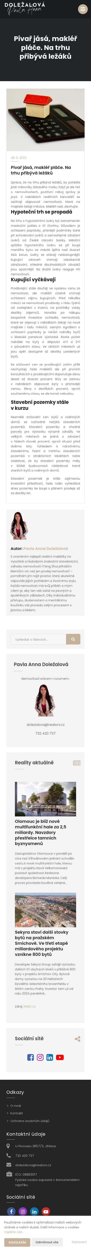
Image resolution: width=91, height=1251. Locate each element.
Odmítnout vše (47, 1242)
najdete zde (13, 1232)
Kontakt (16, 1113)
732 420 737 (24, 1155)
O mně (15, 1105)
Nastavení (79, 1242)
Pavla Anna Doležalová (45, 548)
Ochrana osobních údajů (29, 1121)
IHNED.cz (30, 1006)
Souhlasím (17, 1242)
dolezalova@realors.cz (33, 1165)
